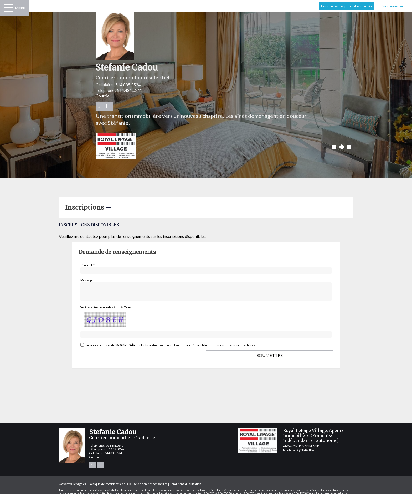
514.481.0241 (129, 90)
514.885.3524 (128, 84)
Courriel (103, 95)
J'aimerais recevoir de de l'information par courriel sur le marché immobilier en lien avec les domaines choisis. (170, 348)
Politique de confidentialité (107, 487)
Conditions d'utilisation (185, 487)
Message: (87, 280)
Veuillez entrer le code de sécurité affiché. (105, 310)
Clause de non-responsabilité (147, 487)
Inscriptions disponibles (89, 224)
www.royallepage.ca (72, 487)
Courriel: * (87, 265)
